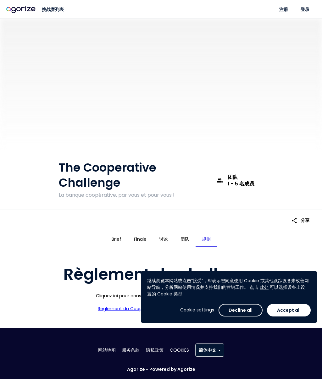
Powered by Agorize (172, 369)
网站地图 (107, 350)
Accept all (289, 310)
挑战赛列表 (53, 9)
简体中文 (210, 350)
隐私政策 (155, 350)
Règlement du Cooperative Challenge (139, 308)
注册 (283, 9)
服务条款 (131, 350)
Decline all (241, 310)
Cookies (179, 350)
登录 (305, 9)
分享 (300, 220)
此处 (264, 287)
